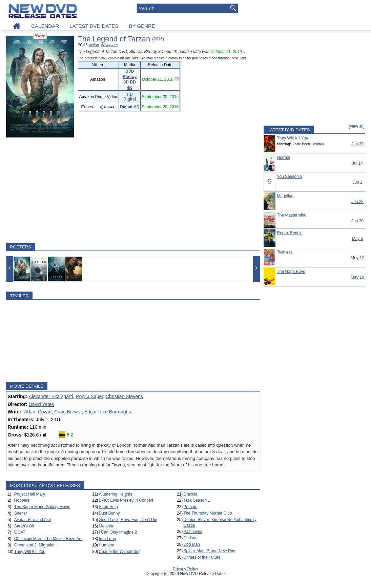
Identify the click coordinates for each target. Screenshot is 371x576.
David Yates (41, 404)
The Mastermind (292, 215)
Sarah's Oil (24, 526)
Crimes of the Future (201, 557)
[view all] (356, 126)
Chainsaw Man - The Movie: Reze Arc (48, 538)
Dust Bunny (109, 513)
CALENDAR (45, 26)
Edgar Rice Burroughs (107, 411)
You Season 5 (289, 176)
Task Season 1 (196, 500)
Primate (190, 506)
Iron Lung (107, 538)
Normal (283, 157)
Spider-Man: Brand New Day (209, 551)
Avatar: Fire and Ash (32, 519)
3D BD (130, 82)
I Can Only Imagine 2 (118, 532)
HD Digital (129, 96)
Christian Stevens (124, 396)
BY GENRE (142, 26)
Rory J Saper (89, 396)
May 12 (357, 258)
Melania (106, 526)
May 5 (357, 238)
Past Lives (192, 531)
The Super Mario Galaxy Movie (42, 506)
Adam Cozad (37, 411)
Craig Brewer (68, 411)
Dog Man (191, 544)
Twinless (285, 252)
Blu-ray (130, 76)
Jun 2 (357, 182)
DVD (129, 71)
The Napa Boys (291, 271)
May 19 (357, 277)
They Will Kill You (29, 551)
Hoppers (21, 500)
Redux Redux (289, 232)
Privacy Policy (185, 568)
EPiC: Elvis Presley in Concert (126, 500)
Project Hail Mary (29, 494)
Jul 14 (357, 163)
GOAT (19, 532)
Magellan (285, 195)
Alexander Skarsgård (51, 396)
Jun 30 (357, 144)
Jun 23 (357, 201)
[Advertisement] (133, 190)
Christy (189, 538)
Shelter (20, 513)
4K (129, 87)
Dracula (190, 494)
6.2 (66, 435)
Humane (106, 545)
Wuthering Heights (115, 494)
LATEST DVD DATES (93, 26)
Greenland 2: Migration (35, 545)
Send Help (108, 506)
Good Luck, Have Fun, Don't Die (128, 519)
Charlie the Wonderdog (120, 551)
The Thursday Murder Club (207, 513)
